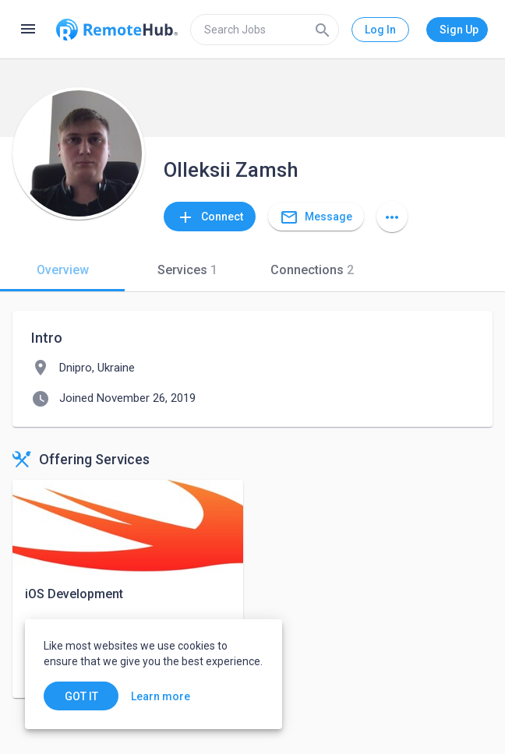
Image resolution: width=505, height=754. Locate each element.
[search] (264, 29)
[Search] (322, 29)
